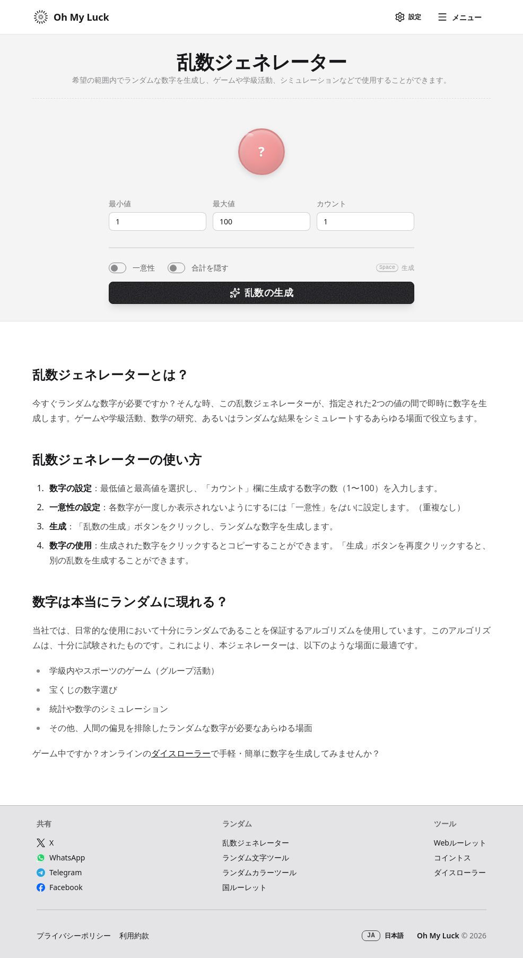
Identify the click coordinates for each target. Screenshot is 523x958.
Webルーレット (460, 843)
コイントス (452, 857)
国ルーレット (244, 887)
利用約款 (134, 935)
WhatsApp (61, 857)
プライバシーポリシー (74, 935)
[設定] (408, 17)
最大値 (224, 203)
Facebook (60, 887)
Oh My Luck (438, 935)
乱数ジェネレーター (255, 843)
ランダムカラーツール (259, 872)
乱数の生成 (261, 292)
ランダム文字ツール (255, 857)
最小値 (120, 203)
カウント (331, 203)
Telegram (59, 872)
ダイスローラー (181, 753)
